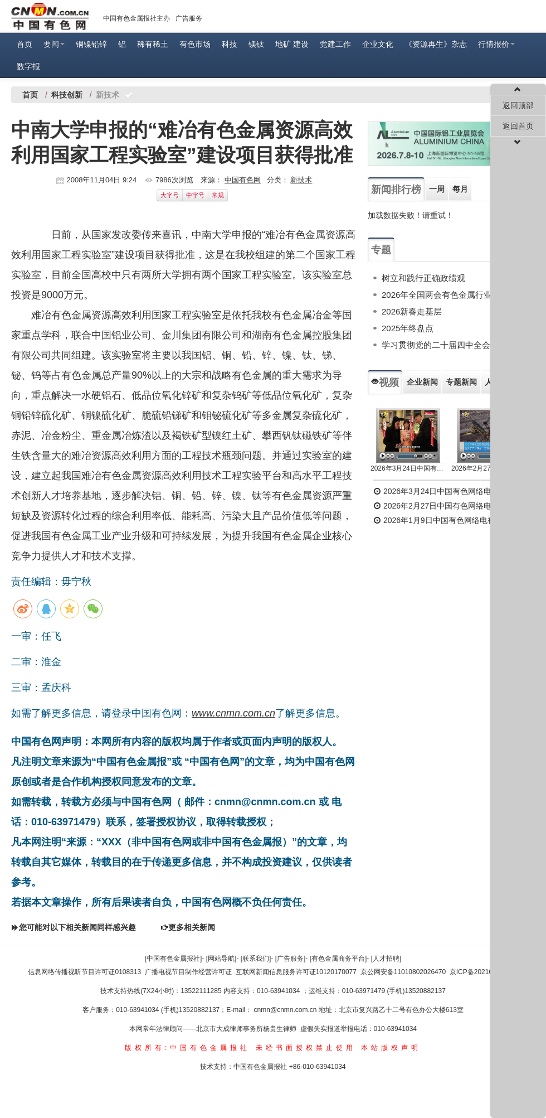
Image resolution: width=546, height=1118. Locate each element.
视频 (385, 382)
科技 (229, 44)
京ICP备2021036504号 (484, 972)
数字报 (28, 66)
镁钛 (256, 44)
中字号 (195, 195)
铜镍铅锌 (91, 44)
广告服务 (189, 18)
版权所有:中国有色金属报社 (187, 1048)
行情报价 (496, 44)
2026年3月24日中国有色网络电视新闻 (408, 468)
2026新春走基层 (412, 311)
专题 (381, 249)
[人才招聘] (386, 958)
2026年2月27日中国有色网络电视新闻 (488, 468)
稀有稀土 (152, 44)
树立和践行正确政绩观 (423, 278)
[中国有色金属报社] (173, 958)
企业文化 (377, 44)
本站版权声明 (391, 1048)
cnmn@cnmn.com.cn (286, 1010)
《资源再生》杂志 (435, 44)
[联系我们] (256, 958)
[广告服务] (290, 958)
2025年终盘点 (407, 328)
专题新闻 (461, 381)
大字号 (169, 195)
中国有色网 (243, 180)
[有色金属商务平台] (338, 958)
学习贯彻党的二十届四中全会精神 (444, 345)
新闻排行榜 (396, 189)
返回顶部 (518, 105)
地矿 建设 (292, 44)
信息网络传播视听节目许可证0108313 (84, 972)
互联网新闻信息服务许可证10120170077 (296, 972)
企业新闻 (422, 381)
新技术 (301, 180)
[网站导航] (221, 958)
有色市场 (195, 44)
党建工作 (335, 44)
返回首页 (518, 126)
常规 (218, 195)
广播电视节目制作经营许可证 (188, 972)
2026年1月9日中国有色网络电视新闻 (442, 520)
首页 (24, 44)
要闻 (54, 44)
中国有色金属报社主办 (136, 18)
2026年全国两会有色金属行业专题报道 (453, 294)
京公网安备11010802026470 (403, 972)
